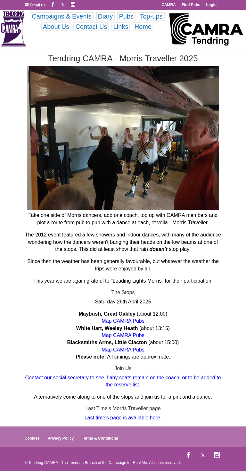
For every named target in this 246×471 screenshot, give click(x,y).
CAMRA (168, 5)
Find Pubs (191, 5)
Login (211, 5)
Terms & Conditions (100, 438)
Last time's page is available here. (123, 417)
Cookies (32, 438)
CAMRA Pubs (128, 321)
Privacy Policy (61, 438)
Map (106, 321)
